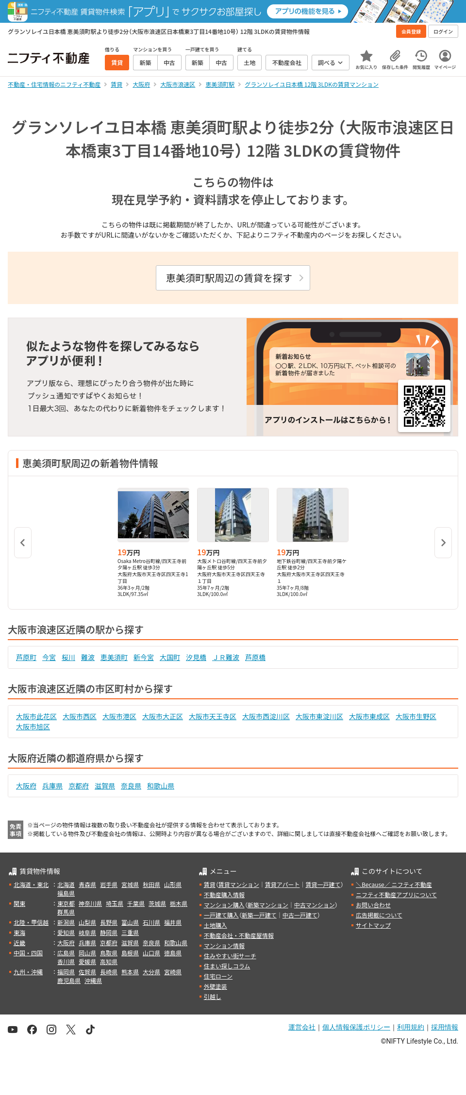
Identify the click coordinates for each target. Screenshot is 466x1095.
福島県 (66, 893)
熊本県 (130, 971)
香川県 (66, 961)
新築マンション (268, 905)
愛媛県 (87, 961)
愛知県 (66, 932)
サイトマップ (373, 925)
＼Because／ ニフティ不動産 (394, 884)
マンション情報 (224, 945)
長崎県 (108, 971)
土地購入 (215, 925)
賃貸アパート (282, 884)
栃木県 (178, 903)
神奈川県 (90, 903)
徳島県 (173, 953)
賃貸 (210, 884)
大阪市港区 (119, 716)
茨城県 (157, 903)
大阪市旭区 (33, 726)
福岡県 (66, 971)
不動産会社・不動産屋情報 (239, 935)
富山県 (130, 922)
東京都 (66, 903)
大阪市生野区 (416, 716)
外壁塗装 (215, 986)
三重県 (130, 932)
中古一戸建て (300, 915)
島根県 (130, 953)
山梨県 (87, 922)
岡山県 (87, 953)
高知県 (108, 961)
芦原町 (26, 657)
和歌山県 (160, 785)
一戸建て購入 (221, 915)
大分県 (151, 971)
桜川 (68, 657)
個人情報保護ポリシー (356, 1027)
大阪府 (26, 785)
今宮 (49, 657)
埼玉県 (114, 903)
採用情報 (444, 1027)
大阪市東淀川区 (319, 716)
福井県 (173, 922)
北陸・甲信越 (31, 922)
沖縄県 (93, 980)
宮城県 (130, 884)
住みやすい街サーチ (230, 955)
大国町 (170, 657)
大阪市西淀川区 (266, 716)
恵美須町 (114, 657)
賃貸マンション (238, 884)
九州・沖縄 (28, 971)
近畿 (19, 942)
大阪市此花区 (36, 716)
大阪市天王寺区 (212, 716)
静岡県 (108, 932)
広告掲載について (379, 915)
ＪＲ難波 (225, 657)
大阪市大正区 (162, 716)
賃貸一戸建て (322, 884)
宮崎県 (173, 971)
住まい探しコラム (227, 966)
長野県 (108, 922)
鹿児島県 (69, 980)
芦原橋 (255, 657)
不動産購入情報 (224, 894)
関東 (19, 903)
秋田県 (151, 884)
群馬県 (66, 912)
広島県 (66, 953)
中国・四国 (28, 953)
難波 (88, 657)
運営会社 (302, 1027)
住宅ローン (218, 976)
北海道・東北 (31, 884)
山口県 (151, 953)
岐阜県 (87, 932)
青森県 (87, 884)
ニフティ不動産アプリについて (396, 894)
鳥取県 (108, 953)
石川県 (151, 922)
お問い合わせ (373, 905)
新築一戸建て (259, 915)
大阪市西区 (80, 716)
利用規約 (410, 1027)
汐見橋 (196, 657)
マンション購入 (224, 905)
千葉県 (136, 903)
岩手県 (108, 884)
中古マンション (314, 905)
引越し (212, 996)
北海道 (66, 884)
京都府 (78, 785)
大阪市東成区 (369, 716)
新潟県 (66, 922)
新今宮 (143, 657)
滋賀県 (105, 785)
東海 (19, 932)
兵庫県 (52, 785)
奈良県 (131, 785)
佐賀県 (87, 971)
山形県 (173, 884)
